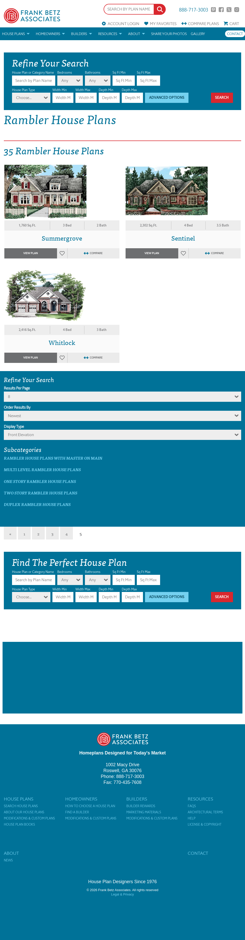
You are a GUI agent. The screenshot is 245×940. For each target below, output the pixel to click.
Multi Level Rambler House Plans (42, 469)
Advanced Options (166, 97)
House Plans (13, 33)
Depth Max (129, 90)
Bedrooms (64, 72)
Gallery (198, 33)
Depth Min (106, 90)
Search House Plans (21, 806)
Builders (79, 33)
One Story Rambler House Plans (40, 481)
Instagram (236, 9)
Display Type (14, 426)
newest (14, 415)
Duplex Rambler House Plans (37, 504)
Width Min (59, 90)
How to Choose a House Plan (90, 806)
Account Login (123, 23)
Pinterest (213, 9)
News (8, 860)
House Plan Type (23, 90)
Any (64, 80)
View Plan (30, 253)
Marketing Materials (143, 812)
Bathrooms (92, 72)
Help (191, 818)
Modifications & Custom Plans (29, 818)
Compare (203, 23)
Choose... (23, 97)
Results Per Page (17, 388)
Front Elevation (21, 434)
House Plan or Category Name (33, 72)
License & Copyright (204, 825)
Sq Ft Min (119, 72)
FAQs (192, 806)
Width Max (82, 90)
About (134, 33)
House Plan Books (19, 825)
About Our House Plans (24, 812)
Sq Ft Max (143, 72)
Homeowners (48, 33)
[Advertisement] (122, 678)
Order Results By (17, 407)
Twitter (229, 9)
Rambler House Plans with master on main (53, 458)
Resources (107, 33)
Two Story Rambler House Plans (40, 492)
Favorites (163, 23)
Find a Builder (77, 812)
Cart (234, 23)
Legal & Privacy (122, 894)
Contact (235, 33)
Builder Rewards (140, 806)
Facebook (221, 9)
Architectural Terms (205, 812)
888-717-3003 (193, 9)
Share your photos (169, 33)
